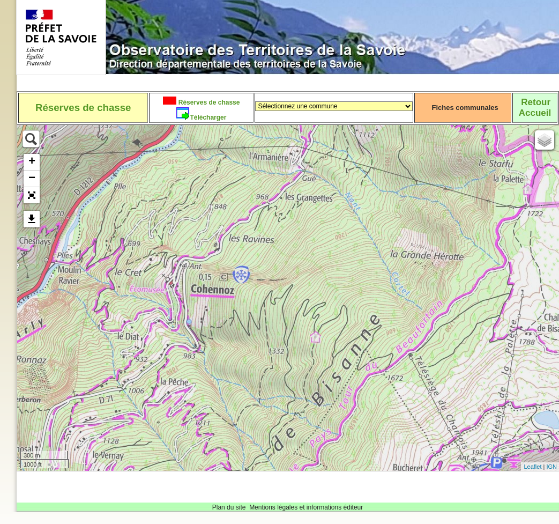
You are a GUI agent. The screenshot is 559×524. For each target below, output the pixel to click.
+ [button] (31, 162)
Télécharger (208, 117)
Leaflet (532, 466)
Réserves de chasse (208, 102)
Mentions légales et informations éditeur (306, 507)
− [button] (31, 179)
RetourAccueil (535, 107)
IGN (551, 466)
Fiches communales (465, 108)
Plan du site (229, 507)
